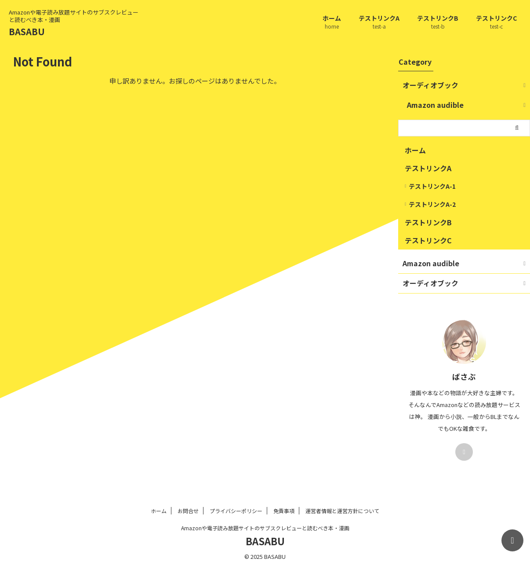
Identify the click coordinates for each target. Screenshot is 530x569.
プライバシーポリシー (236, 510)
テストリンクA (379, 23)
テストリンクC (496, 23)
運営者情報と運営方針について (342, 510)
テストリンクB (437, 23)
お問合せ (188, 510)
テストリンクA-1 (432, 186)
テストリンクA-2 (432, 204)
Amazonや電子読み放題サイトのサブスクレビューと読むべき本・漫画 (265, 528)
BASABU (27, 31)
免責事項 (283, 510)
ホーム (332, 23)
